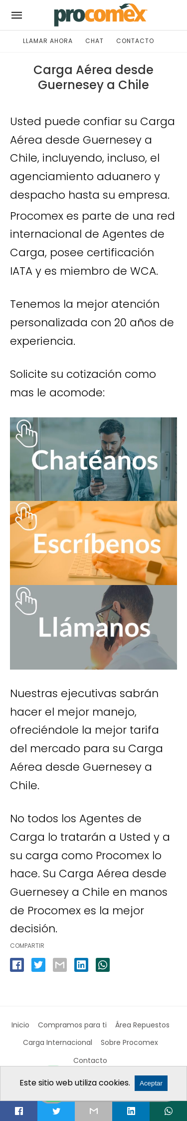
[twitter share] (38, 965)
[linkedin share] (81, 965)
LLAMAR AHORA (48, 41)
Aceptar (151, 1083)
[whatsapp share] (103, 965)
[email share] (60, 965)
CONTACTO (135, 41)
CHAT (94, 41)
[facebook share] (17, 965)
